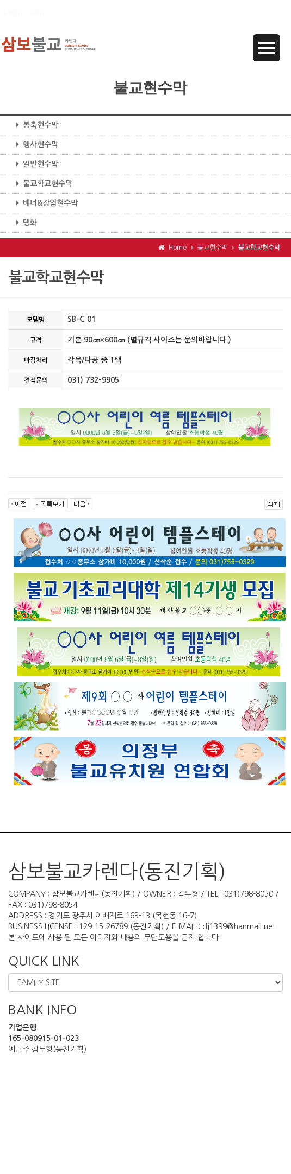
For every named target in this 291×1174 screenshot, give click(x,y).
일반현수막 (33, 164)
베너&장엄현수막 (43, 203)
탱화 (22, 222)
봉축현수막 (33, 125)
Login (13, 12)
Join (37, 12)
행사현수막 (33, 144)
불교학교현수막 (40, 183)
